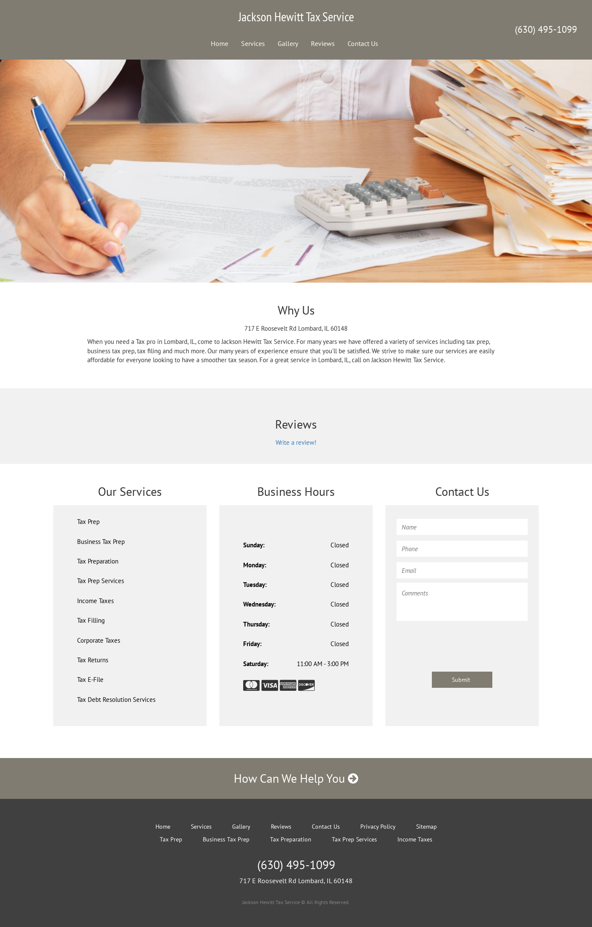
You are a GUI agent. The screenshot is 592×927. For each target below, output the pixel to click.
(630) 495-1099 (546, 29)
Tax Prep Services (100, 581)
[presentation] (461, 642)
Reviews (323, 43)
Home (219, 43)
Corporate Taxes (98, 640)
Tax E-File (90, 679)
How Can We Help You (296, 778)
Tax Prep (88, 522)
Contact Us (363, 43)
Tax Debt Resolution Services (116, 699)
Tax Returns (92, 660)
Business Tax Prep (101, 542)
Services (253, 43)
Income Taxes (95, 601)
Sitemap (426, 826)
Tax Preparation (97, 561)
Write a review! (296, 442)
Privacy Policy (378, 826)
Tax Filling (91, 620)
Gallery (288, 43)
